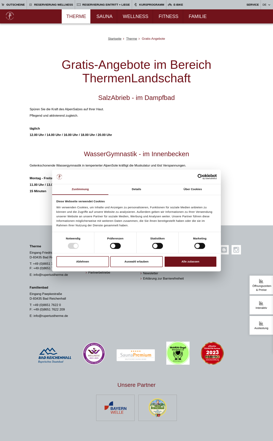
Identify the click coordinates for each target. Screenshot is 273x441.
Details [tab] (136, 189)
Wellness (135, 16)
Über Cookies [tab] (193, 189)
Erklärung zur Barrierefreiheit (163, 278)
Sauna (104, 16)
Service (253, 4)
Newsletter (150, 273)
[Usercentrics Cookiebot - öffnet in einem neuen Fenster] (200, 177)
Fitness (168, 16)
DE (264, 4)
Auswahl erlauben (136, 261)
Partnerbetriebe (99, 272)
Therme (76, 16)
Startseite (115, 38)
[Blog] (224, 249)
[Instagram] (236, 249)
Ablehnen (82, 261)
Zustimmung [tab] (80, 189)
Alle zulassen (190, 261)
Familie (198, 16)
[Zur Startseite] (10, 16)
